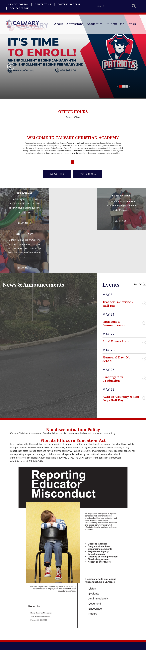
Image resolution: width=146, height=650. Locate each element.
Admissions (74, 24)
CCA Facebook (19, 8)
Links (131, 24)
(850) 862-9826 (54, 634)
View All (140, 241)
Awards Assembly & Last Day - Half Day (121, 355)
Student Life (115, 24)
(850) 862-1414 (54, 627)
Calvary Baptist (69, 4)
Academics (94, 24)
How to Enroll (87, 174)
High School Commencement (115, 280)
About (58, 24)
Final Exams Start (116, 298)
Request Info (57, 174)
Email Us (52, 621)
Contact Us (43, 4)
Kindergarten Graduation (113, 336)
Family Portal (18, 4)
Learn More (24, 223)
